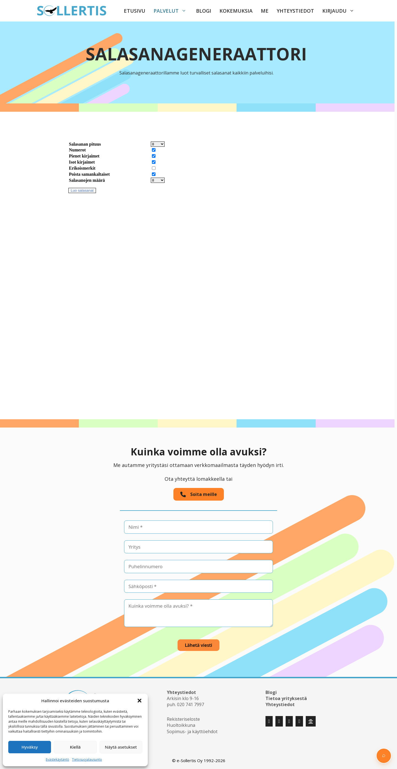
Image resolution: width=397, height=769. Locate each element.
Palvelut (173, 11)
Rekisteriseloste (183, 719)
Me (265, 10)
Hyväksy (30, 747)
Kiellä (75, 747)
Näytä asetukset (121, 747)
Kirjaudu (341, 11)
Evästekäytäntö (57, 759)
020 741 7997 (190, 704)
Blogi (203, 10)
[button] (139, 700)
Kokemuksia (236, 10)
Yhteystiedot (295, 10)
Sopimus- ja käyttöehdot (192, 731)
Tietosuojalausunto (87, 759)
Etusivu (134, 10)
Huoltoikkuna (181, 725)
